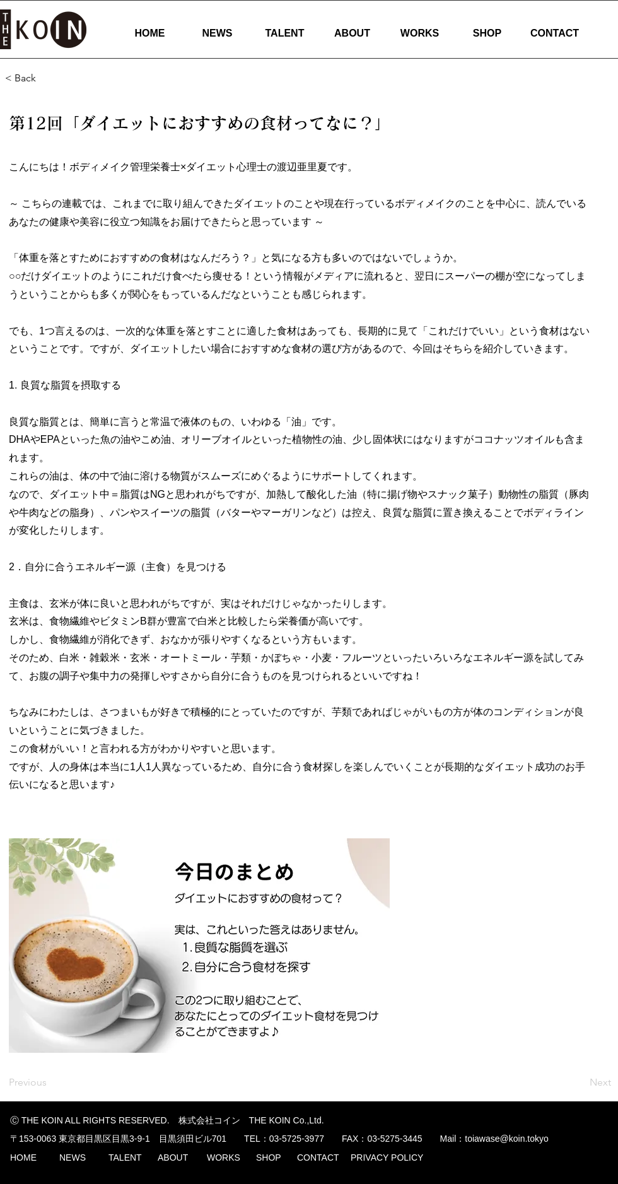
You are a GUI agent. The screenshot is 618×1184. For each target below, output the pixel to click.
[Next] (579, 1082)
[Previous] (50, 1082)
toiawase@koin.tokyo (507, 1139)
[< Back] (46, 78)
